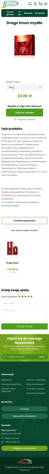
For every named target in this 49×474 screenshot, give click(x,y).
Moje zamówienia (35, 384)
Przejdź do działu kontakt (24, 448)
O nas (19, 13)
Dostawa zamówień (36, 393)
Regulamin (6, 379)
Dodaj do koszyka (24, 112)
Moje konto (35, 4)
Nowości (28, 13)
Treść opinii (8, 310)
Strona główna (10, 13)
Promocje (39, 13)
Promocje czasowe (36, 388)
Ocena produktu (9, 296)
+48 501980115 (12, 441)
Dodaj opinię (24, 326)
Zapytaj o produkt (26, 119)
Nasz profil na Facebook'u (24, 416)
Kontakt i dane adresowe (8, 390)
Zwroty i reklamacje (36, 379)
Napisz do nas (12, 438)
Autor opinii (8, 303)
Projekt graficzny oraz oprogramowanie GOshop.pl (24, 468)
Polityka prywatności (11, 384)
